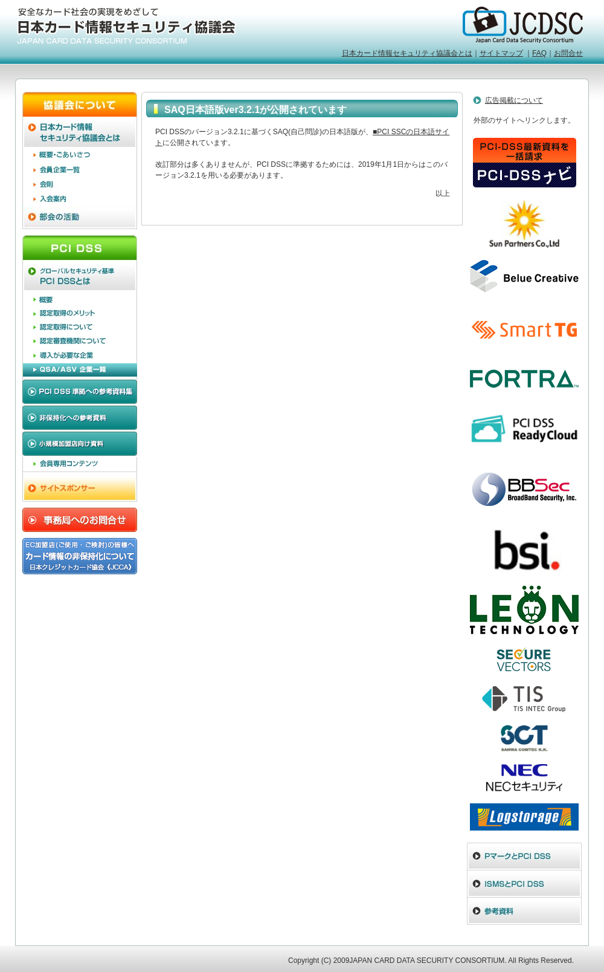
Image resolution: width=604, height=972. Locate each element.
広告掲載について (514, 100)
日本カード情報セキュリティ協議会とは (407, 53)
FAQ (539, 53)
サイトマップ (501, 53)
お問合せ (568, 53)
